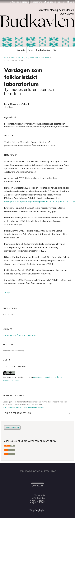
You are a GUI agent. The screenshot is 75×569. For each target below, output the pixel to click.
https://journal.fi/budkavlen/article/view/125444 (24, 407)
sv (64, 1)
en (59, 1)
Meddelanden (43, 49)
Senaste (21, 49)
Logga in (50, 1)
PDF (8, 293)
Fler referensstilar (18, 413)
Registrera (36, 1)
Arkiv (30, 49)
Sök (70, 1)
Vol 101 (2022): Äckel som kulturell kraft (33, 58)
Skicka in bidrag (19, 1)
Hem (6, 58)
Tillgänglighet (37, 510)
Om (55, 49)
